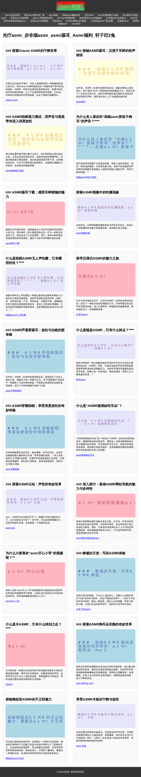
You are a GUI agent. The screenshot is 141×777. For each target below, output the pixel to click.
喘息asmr (81, 379)
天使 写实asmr (83, 609)
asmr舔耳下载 (12, 243)
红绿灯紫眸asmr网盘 (76, 21)
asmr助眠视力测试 (15, 170)
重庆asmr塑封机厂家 (34, 15)
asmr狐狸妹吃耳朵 (85, 455)
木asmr (9, 684)
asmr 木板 (81, 746)
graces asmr (12, 100)
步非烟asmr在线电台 (116, 18)
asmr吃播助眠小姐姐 (108, 15)
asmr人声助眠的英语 (43, 18)
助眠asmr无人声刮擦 (16, 315)
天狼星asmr (123, 21)
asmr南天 (76, 24)
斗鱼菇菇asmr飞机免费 (101, 21)
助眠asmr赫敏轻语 (71, 15)
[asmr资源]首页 (12, 15)
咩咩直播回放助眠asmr (15, 21)
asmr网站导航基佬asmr (87, 538)
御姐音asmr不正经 (15, 758)
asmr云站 (10, 528)
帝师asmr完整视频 (19, 18)
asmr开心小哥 (12, 601)
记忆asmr (89, 15)
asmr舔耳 (81, 102)
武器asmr (57, 21)
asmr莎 (134, 18)
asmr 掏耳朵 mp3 (84, 683)
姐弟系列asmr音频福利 (90, 18)
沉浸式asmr (82, 314)
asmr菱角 (53, 15)
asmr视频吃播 (83, 233)
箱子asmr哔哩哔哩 (66, 18)
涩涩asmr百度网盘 (39, 21)
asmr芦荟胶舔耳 (14, 391)
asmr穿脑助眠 (12, 469)
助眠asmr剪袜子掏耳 (86, 177)
